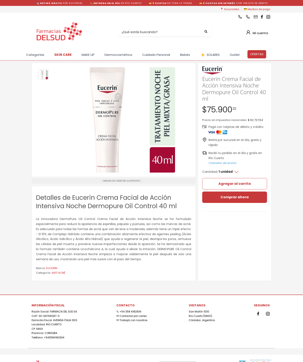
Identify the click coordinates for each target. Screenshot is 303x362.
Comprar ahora (235, 197)
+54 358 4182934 (128, 311)
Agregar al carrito (234, 183)
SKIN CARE (63, 54)
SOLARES (210, 54)
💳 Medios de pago (257, 9)
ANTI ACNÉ (58, 273)
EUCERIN (51, 268)
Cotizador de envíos (223, 163)
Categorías (35, 54)
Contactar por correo (131, 316)
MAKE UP (88, 54)
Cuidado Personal (156, 54)
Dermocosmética (118, 54)
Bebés (185, 54)
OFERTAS (256, 54)
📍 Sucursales (229, 9)
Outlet (235, 54)
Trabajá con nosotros (132, 320)
